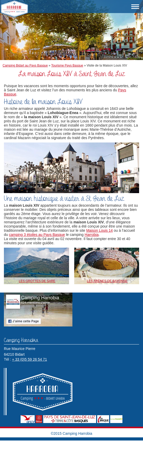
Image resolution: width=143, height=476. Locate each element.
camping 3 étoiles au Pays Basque (37, 235)
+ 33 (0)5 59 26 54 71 (29, 359)
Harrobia (92, 235)
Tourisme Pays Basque (67, 65)
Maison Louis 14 (99, 230)
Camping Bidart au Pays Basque (25, 65)
